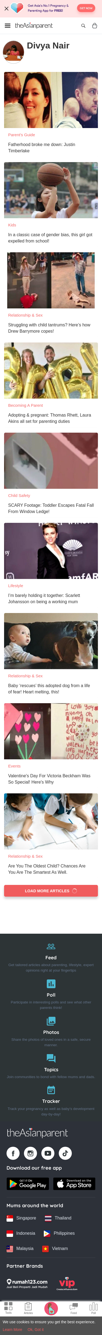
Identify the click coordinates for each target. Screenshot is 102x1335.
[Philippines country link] (59, 1233)
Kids (12, 225)
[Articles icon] (28, 1309)
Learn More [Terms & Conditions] (12, 1329)
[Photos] (51, 1030)
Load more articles (51, 891)
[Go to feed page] (34, 25)
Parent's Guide (21, 134)
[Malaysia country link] (20, 1249)
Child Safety (19, 495)
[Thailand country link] (58, 1218)
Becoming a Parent (25, 405)
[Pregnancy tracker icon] (51, 1308)
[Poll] (51, 993)
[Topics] (51, 1065)
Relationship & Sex (25, 315)
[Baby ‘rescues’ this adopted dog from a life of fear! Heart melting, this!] (51, 641)
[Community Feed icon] (73, 1309)
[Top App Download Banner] (51, 8)
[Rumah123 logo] (27, 1283)
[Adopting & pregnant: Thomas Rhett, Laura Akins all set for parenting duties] (51, 370)
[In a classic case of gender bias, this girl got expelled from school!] (51, 190)
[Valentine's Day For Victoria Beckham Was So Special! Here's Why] (51, 731)
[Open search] (83, 26)
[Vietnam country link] (55, 1249)
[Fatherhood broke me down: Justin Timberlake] (51, 100)
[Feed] (51, 955)
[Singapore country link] (21, 1218)
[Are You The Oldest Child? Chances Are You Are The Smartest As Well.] (51, 821)
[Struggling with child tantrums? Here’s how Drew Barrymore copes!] (51, 280)
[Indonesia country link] (21, 1233)
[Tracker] (51, 1099)
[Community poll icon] (93, 1309)
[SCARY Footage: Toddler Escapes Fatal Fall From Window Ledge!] (51, 461)
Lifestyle (15, 585)
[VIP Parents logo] (67, 1283)
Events (14, 766)
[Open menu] (7, 25)
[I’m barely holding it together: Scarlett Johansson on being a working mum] (51, 551)
